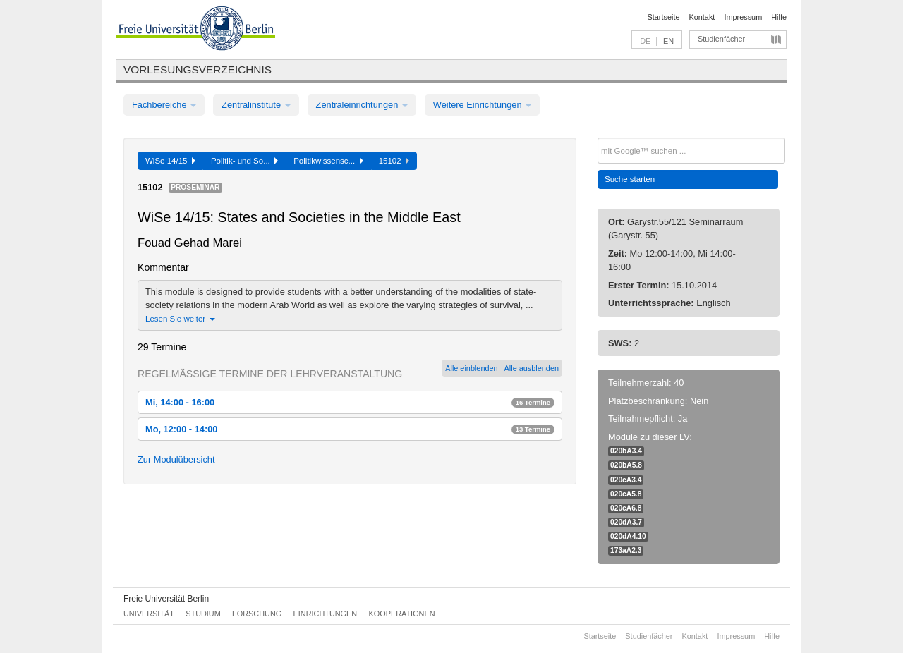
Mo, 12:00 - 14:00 (349, 429)
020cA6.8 (625, 508)
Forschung (256, 613)
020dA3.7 (626, 522)
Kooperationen (402, 613)
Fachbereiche (164, 104)
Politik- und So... (244, 161)
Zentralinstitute (256, 104)
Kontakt (702, 17)
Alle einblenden (471, 368)
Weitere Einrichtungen (482, 104)
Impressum (743, 17)
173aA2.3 (625, 550)
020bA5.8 (626, 465)
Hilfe (779, 17)
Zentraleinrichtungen (362, 104)
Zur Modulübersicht (176, 459)
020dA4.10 (628, 536)
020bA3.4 (626, 451)
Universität (148, 613)
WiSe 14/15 (170, 161)
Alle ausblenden (531, 368)
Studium (203, 613)
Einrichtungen (325, 613)
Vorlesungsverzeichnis (197, 69)
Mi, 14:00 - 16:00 (349, 402)
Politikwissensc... (328, 161)
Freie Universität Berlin (166, 599)
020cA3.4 (625, 480)
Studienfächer (721, 39)
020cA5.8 (625, 494)
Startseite (664, 17)
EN (668, 41)
